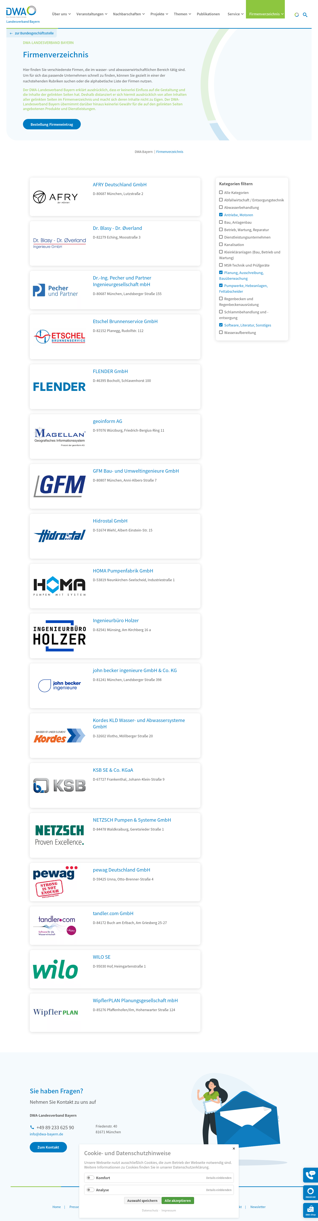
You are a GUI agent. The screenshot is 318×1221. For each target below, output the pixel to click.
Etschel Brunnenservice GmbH (125, 321)
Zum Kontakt (48, 1147)
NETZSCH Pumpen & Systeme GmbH (132, 819)
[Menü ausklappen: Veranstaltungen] (106, 14)
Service (234, 13)
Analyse (102, 1189)
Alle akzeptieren (178, 1200)
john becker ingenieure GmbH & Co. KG (135, 670)
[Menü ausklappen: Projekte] (167, 14)
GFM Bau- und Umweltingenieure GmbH (136, 470)
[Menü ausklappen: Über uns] (69, 14)
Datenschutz (150, 1210)
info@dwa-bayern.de (46, 1133)
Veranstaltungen (90, 13)
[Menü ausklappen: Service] (242, 14)
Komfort (103, 1177)
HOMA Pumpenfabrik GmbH (123, 570)
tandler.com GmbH (113, 913)
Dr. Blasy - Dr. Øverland (117, 227)
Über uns (59, 13)
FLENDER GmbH (110, 370)
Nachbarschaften (127, 13)
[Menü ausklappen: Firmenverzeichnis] (282, 14)
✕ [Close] (233, 1148)
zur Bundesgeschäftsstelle (34, 33)
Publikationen (208, 13)
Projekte (157, 13)
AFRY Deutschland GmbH (120, 184)
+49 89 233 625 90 (55, 1127)
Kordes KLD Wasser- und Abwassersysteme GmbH (139, 723)
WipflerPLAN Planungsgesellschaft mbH (135, 1000)
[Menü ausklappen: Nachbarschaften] (143, 14)
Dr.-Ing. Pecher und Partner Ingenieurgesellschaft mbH (122, 280)
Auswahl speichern (142, 1200)
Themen (180, 13)
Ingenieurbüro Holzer (116, 620)
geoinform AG (107, 420)
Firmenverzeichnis (264, 13)
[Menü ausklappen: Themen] (190, 14)
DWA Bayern (144, 151)
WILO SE (102, 956)
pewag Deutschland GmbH (121, 869)
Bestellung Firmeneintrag (52, 124)
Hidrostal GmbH (110, 520)
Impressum (169, 1210)
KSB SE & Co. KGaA (113, 769)
